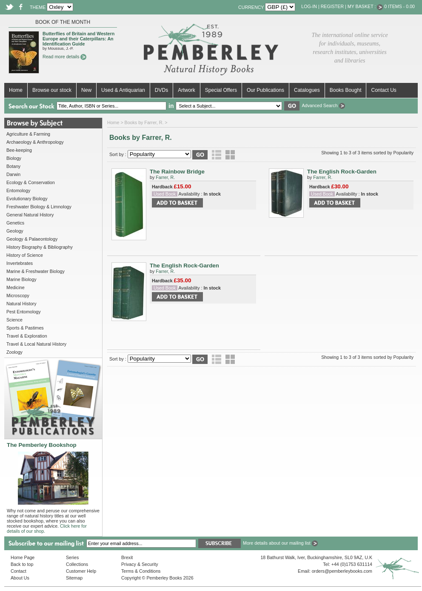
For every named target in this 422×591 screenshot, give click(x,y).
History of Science (24, 255)
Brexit (127, 557)
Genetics (15, 222)
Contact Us (383, 90)
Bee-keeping (19, 150)
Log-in (309, 6)
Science (14, 319)
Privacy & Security (139, 564)
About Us (20, 577)
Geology (14, 230)
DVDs (161, 90)
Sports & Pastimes (25, 327)
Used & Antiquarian (123, 90)
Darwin (13, 174)
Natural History (21, 303)
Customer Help (81, 571)
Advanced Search (323, 105)
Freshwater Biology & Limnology (38, 206)
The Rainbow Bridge (177, 171)
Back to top (22, 564)
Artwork (186, 90)
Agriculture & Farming (28, 133)
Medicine (15, 287)
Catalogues (307, 90)
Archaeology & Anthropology (34, 142)
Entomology (18, 190)
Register (332, 6)
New (86, 90)
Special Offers (221, 90)
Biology (13, 158)
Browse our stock (51, 90)
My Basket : (365, 6)
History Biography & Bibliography (39, 247)
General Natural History (30, 214)
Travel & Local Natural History (36, 344)
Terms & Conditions (140, 571)
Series (72, 557)
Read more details (64, 56)
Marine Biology (21, 279)
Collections (77, 564)
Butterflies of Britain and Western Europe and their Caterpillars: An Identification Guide (78, 38)
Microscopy (17, 295)
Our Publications (265, 90)
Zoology (14, 352)
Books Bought (346, 90)
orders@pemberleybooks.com (342, 571)
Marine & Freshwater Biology (35, 271)
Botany (13, 166)
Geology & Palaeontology (31, 239)
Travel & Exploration (26, 335)
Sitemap (74, 577)
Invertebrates (19, 263)
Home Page (22, 557)
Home (16, 90)
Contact (18, 571)
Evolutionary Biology (27, 198)
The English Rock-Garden (341, 171)
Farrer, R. (165, 177)
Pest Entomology (23, 311)
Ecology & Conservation (30, 182)
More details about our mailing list (280, 543)
